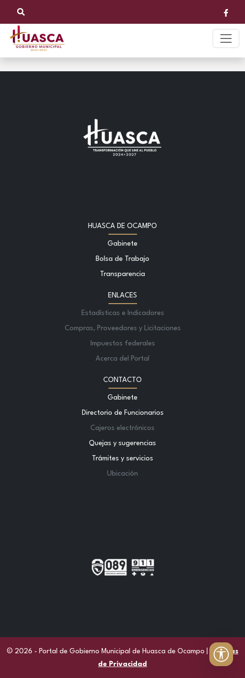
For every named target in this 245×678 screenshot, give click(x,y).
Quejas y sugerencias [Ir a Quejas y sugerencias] (122, 443)
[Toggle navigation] (226, 38)
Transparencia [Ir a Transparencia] (122, 274)
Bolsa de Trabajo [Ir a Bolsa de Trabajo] (122, 259)
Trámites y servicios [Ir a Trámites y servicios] (122, 458)
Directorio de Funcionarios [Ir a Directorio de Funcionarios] (123, 413)
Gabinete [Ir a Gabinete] (122, 244)
